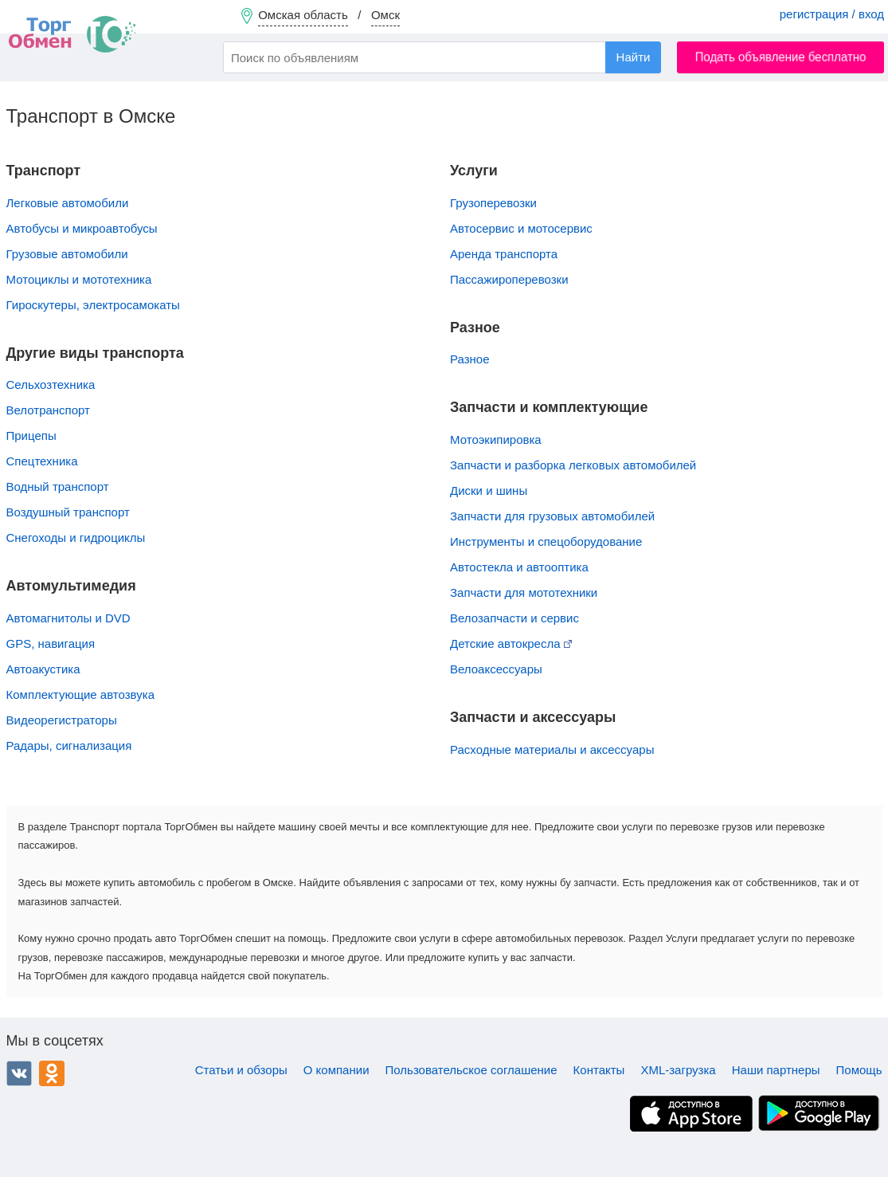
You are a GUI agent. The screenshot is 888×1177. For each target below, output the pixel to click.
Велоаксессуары (496, 669)
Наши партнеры (776, 1070)
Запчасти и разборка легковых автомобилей (573, 465)
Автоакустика (43, 669)
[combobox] (442, 57)
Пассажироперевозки (509, 279)
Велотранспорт (48, 410)
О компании (336, 1070)
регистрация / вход (832, 14)
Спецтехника (42, 461)
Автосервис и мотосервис (521, 228)
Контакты (599, 1070)
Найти (633, 57)
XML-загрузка (677, 1070)
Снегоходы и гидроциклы (76, 537)
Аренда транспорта (503, 254)
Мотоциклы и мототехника (79, 279)
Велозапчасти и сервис (514, 618)
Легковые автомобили (67, 203)
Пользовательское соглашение (471, 1070)
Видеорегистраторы (61, 720)
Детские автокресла (511, 643)
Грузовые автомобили (67, 254)
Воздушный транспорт (68, 512)
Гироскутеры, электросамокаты (93, 305)
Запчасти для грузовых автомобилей (552, 516)
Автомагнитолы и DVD (68, 618)
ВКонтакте (19, 1073)
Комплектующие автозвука (80, 694)
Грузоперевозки (493, 203)
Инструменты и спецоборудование (546, 541)
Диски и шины (488, 490)
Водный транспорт (57, 486)
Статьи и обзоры (241, 1070)
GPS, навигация (51, 643)
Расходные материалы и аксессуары (552, 749)
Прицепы (31, 435)
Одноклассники (52, 1073)
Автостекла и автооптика (519, 567)
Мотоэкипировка (496, 439)
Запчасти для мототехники (523, 592)
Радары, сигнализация (69, 745)
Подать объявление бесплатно (780, 57)
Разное (470, 359)
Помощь (859, 1070)
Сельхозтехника (51, 384)
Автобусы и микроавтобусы (82, 228)
